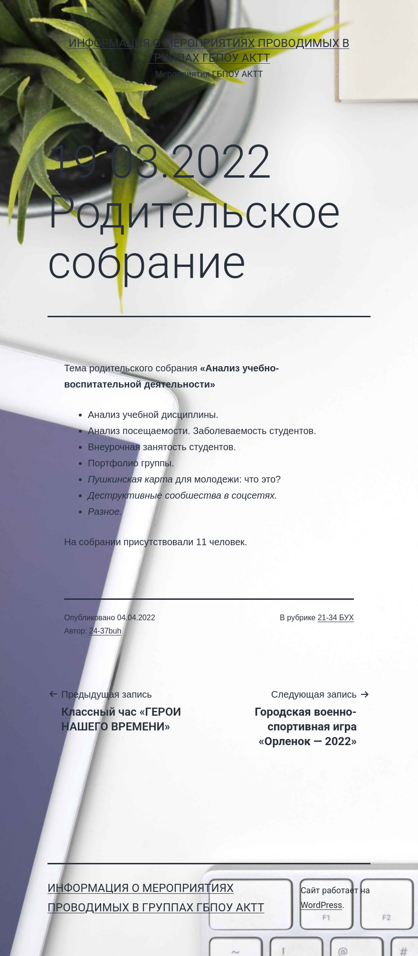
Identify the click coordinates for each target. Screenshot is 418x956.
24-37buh (105, 631)
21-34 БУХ (336, 618)
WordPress (321, 905)
